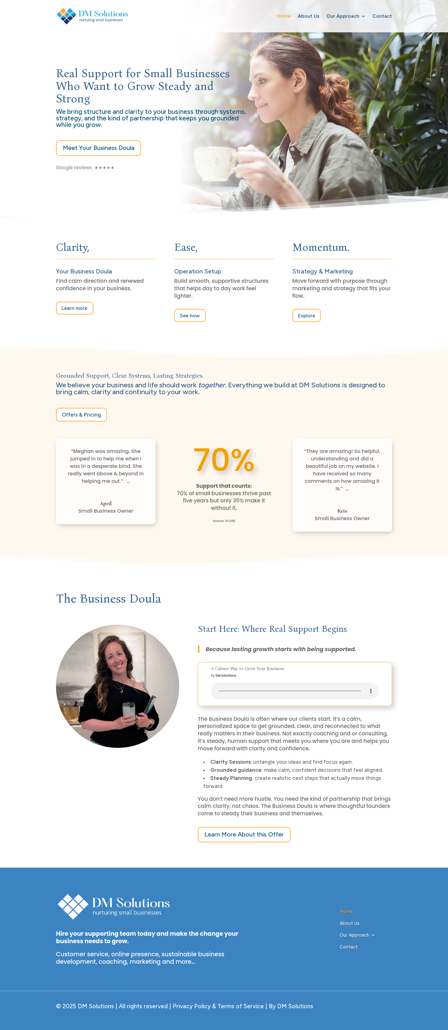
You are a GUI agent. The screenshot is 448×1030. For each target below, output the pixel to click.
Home (284, 16)
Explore (306, 315)
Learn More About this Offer (245, 833)
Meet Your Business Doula (99, 148)
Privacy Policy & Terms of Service (217, 1005)
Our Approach (342, 16)
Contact (382, 16)
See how (190, 315)
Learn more (74, 308)
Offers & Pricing (81, 414)
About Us (309, 16)
